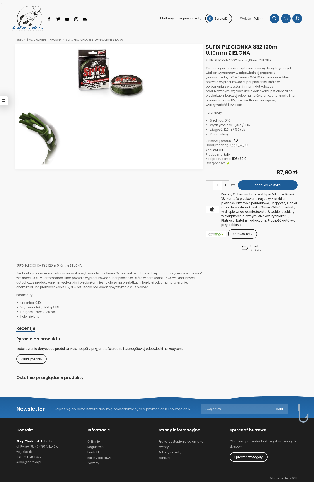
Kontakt (24, 430)
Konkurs (164, 457)
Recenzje (25, 328)
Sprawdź (217, 18)
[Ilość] (217, 185)
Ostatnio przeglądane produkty (50, 378)
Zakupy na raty (170, 452)
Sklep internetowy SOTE (284, 477)
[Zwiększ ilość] (209, 185)
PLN (257, 18)
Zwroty (164, 446)
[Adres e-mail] (244, 409)
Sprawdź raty (242, 234)
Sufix (226, 154)
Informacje (98, 430)
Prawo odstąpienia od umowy (181, 441)
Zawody (93, 462)
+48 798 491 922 (28, 456)
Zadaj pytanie (31, 359)
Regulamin (95, 446)
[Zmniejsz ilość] (225, 185)
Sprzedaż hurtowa (248, 430)
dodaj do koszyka (268, 185)
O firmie (93, 441)
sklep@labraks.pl (28, 461)
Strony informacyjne (179, 430)
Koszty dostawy (99, 457)
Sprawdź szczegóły (248, 456)
